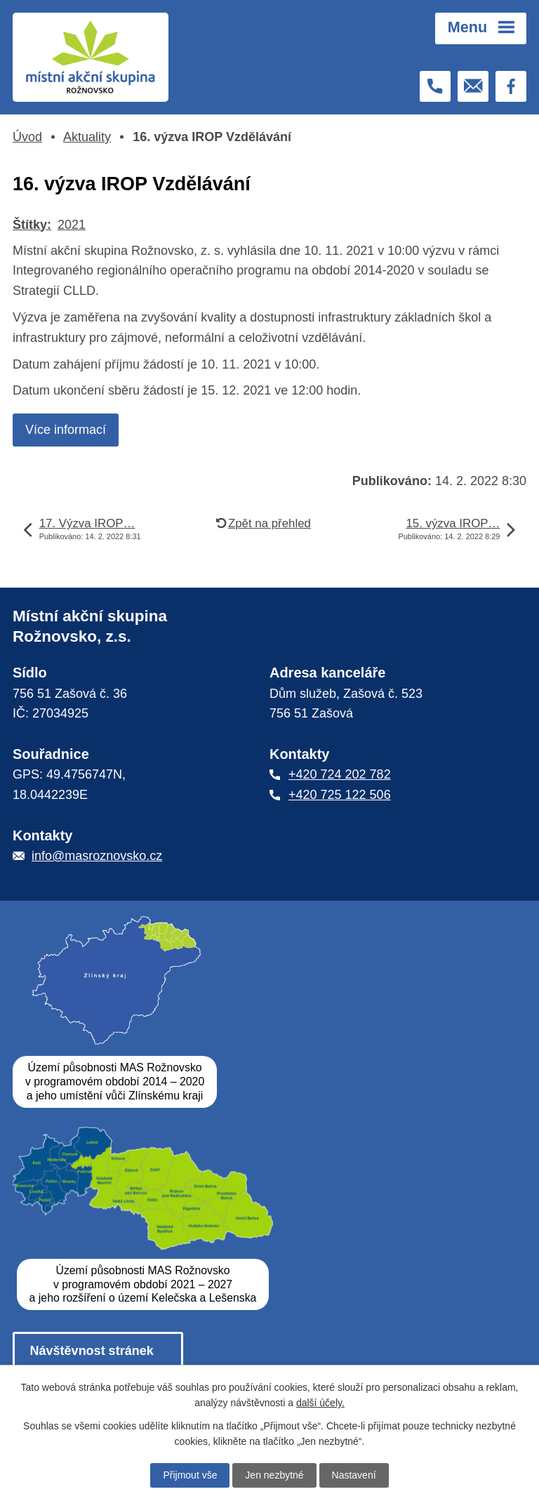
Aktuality (87, 137)
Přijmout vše (190, 1475)
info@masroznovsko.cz (97, 856)
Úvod (27, 137)
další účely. (320, 1402)
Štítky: (32, 225)
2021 (72, 225)
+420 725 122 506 (339, 795)
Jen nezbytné (274, 1475)
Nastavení (354, 1475)
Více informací (65, 430)
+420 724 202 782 (339, 774)
